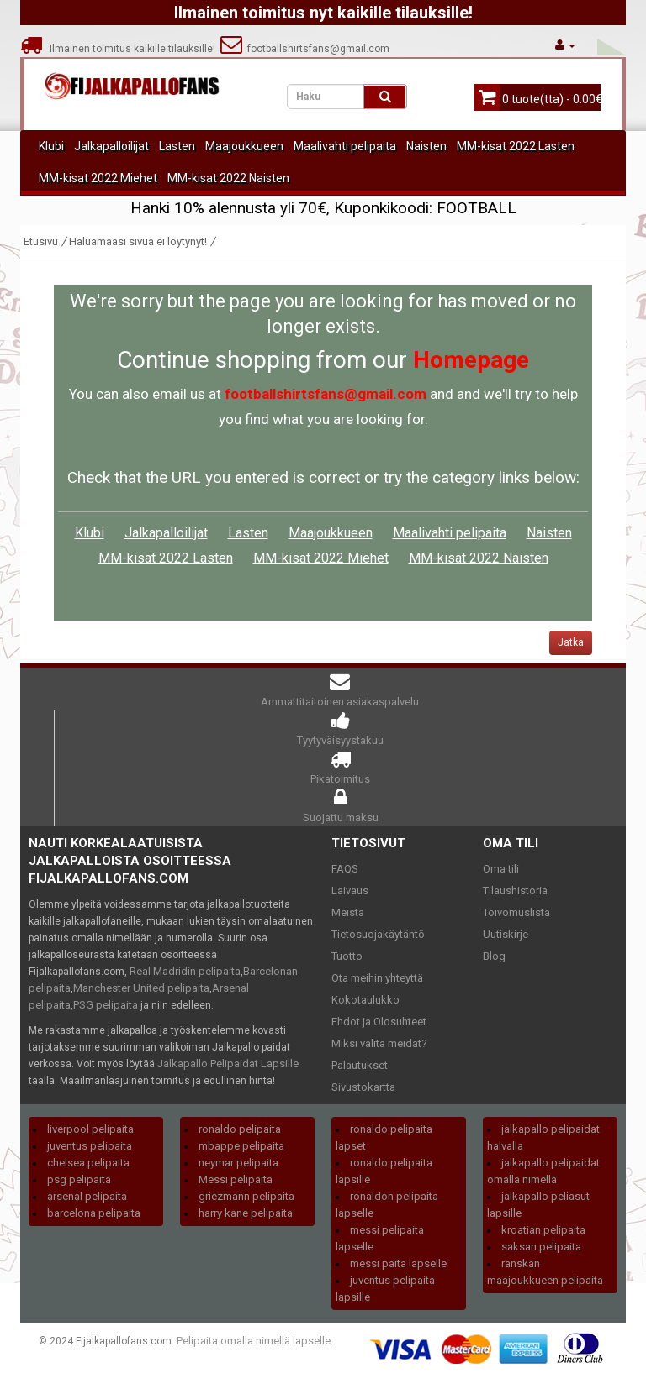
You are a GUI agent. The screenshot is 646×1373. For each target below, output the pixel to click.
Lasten (177, 146)
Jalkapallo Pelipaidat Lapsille (228, 1063)
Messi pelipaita (236, 1179)
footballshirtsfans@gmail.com (304, 49)
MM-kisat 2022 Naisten (228, 178)
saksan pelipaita (541, 1246)
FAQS (344, 868)
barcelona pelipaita (93, 1213)
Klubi (51, 146)
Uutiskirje (505, 934)
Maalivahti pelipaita (345, 146)
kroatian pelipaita (543, 1230)
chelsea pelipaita (88, 1162)
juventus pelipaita (89, 1146)
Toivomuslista (516, 912)
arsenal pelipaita (87, 1196)
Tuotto (347, 956)
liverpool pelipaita (90, 1129)
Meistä (347, 912)
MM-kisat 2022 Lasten (516, 146)
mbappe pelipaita (241, 1146)
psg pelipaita (79, 1179)
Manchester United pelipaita (141, 988)
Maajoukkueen (244, 146)
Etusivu (41, 241)
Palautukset (359, 1065)
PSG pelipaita (105, 1004)
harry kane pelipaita (246, 1213)
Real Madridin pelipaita (185, 971)
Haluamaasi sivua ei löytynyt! (138, 241)
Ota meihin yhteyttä (377, 978)
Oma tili (501, 868)
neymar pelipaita (238, 1162)
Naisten (426, 146)
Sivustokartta (363, 1087)
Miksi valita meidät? (379, 1043)
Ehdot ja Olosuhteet (378, 1021)
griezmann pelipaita (246, 1196)
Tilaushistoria (515, 890)
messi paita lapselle (398, 1263)
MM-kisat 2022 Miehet (98, 178)
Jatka (571, 642)
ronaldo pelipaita (240, 1129)
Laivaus (349, 890)
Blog (494, 956)
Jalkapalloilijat (111, 146)
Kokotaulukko (365, 999)
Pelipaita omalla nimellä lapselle (254, 1340)
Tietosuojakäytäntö (378, 934)
